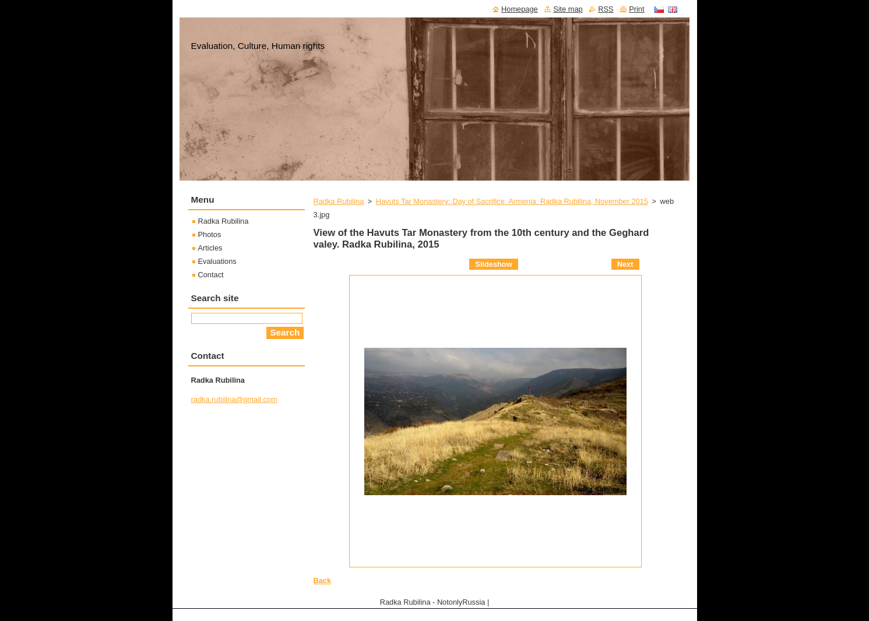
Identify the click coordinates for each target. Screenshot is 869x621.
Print (636, 9)
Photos (209, 234)
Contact (211, 274)
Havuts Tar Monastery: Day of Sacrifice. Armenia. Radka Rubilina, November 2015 (512, 201)
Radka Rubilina (339, 201)
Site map (568, 9)
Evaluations (217, 261)
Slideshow (493, 264)
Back (323, 580)
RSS (605, 9)
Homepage (519, 9)
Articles (210, 248)
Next (625, 264)
